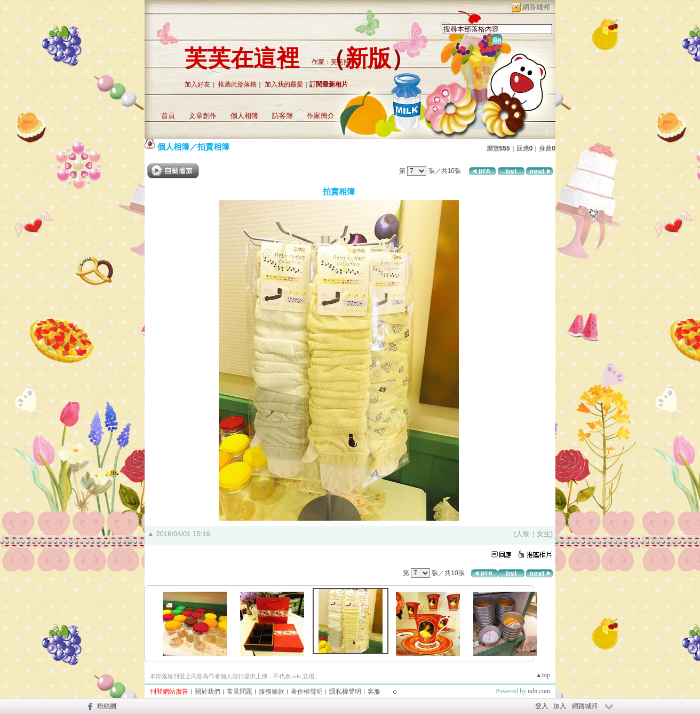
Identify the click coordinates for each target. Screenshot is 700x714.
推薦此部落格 (237, 84)
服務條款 (271, 691)
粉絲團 (106, 706)
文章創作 (203, 116)
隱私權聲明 (345, 691)
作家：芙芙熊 (331, 62)
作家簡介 (321, 116)
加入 (559, 706)
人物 (523, 534)
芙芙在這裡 (242, 58)
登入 (541, 706)
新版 (368, 58)
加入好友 (197, 84)
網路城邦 (536, 7)
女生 (544, 534)
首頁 (168, 116)
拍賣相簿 (213, 146)
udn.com (539, 691)
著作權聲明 (307, 691)
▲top (543, 675)
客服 (374, 691)
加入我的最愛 (284, 84)
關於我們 (207, 691)
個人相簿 (244, 116)
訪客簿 (282, 116)
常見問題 (239, 691)
